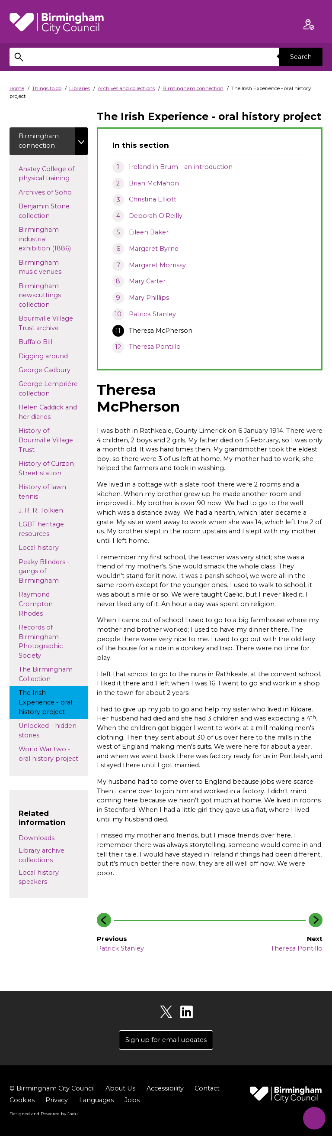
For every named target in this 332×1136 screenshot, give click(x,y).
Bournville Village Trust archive (47, 323)
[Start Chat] (314, 1118)
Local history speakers (39, 877)
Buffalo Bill (43, 342)
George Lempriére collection (48, 389)
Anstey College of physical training (52, 173)
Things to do (46, 88)
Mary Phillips (149, 298)
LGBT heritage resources (42, 529)
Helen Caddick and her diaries (48, 412)
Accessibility (164, 1088)
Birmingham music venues (48, 267)
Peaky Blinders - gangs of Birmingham (47, 571)
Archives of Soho (53, 192)
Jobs (132, 1100)
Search (301, 57)
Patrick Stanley (152, 314)
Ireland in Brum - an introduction (181, 167)
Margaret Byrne (154, 249)
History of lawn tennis (42, 491)
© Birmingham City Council (52, 1088)
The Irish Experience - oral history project (50, 702)
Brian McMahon (154, 183)
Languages (96, 1100)
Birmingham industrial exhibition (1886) (53, 239)
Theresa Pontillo (155, 347)
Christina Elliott (152, 199)
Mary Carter (147, 281)
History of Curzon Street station (48, 468)
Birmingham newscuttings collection (42, 295)
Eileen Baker (149, 232)
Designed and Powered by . (44, 1114)
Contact (206, 1088)
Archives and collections (126, 88)
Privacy (56, 1100)
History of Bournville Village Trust (46, 440)
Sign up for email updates (166, 1040)
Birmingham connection (193, 88)
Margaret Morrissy (157, 265)
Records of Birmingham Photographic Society (41, 641)
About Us (120, 1088)
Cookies (22, 1100)
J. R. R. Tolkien (53, 510)
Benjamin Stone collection (44, 211)
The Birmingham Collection (46, 674)
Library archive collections (41, 855)
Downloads (36, 838)
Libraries (79, 88)
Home (17, 88)
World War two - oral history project (53, 754)
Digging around (51, 355)
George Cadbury (52, 369)
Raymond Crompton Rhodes (39, 604)
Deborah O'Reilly (155, 216)
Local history (52, 547)
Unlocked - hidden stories (48, 730)
